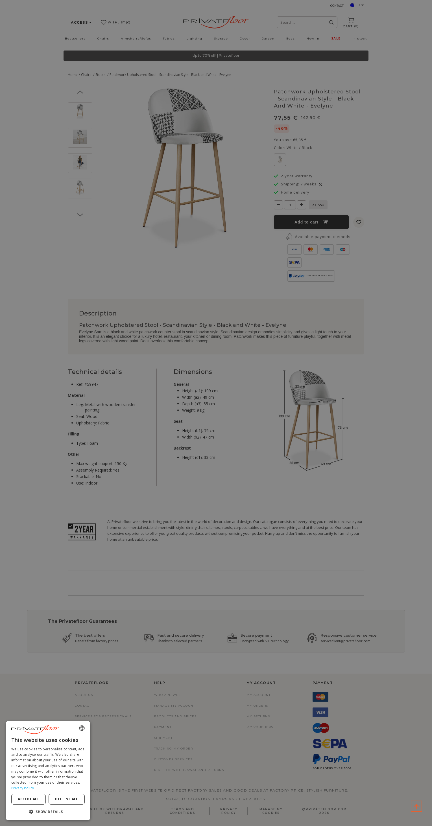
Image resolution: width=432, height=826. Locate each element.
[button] (48, 811)
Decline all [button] (66, 799)
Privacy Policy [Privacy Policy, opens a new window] (22, 788)
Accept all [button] (28, 799)
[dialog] (48, 770)
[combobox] (82, 728)
